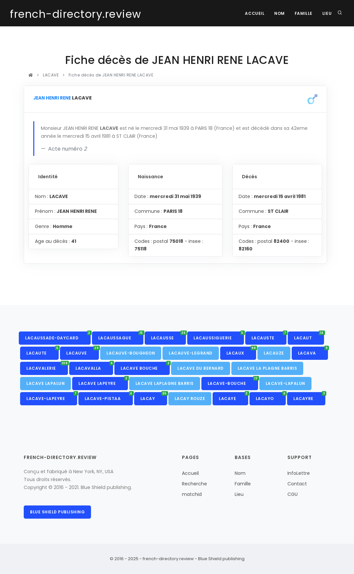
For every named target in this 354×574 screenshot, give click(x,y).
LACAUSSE (168, 336)
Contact (297, 483)
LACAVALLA (94, 366)
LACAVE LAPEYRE (103, 381)
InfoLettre (298, 473)
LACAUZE (274, 353)
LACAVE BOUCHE (145, 366)
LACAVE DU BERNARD (200, 368)
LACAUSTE (269, 336)
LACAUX (241, 351)
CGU (292, 494)
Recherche (194, 483)
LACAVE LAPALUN (45, 383)
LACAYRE (309, 396)
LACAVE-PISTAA (109, 396)
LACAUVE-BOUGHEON (130, 353)
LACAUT (309, 336)
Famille (303, 13)
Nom (279, 13)
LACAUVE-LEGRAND (191, 353)
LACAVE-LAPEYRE (51, 396)
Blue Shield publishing (57, 512)
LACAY (153, 396)
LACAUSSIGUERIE (218, 336)
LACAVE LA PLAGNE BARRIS (267, 368)
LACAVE (51, 75)
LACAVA (313, 351)
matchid (192, 494)
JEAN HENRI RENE (52, 98)
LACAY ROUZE (190, 398)
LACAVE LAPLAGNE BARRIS (164, 383)
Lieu (327, 13)
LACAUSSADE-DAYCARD (58, 336)
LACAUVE (82, 351)
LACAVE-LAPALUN (285, 383)
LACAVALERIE (47, 366)
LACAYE (233, 396)
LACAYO (271, 396)
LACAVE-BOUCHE (233, 381)
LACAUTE (42, 351)
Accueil (254, 13)
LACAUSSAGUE (120, 336)
